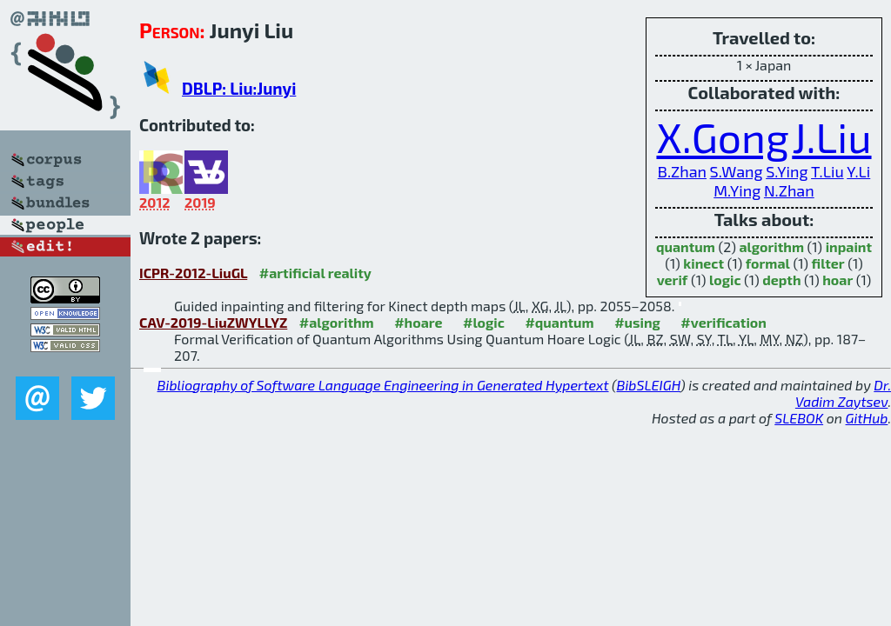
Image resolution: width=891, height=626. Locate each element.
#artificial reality (315, 272)
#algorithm (336, 322)
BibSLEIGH (648, 384)
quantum (685, 246)
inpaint (849, 246)
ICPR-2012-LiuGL (193, 272)
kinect (703, 263)
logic (725, 279)
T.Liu (827, 171)
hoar (837, 279)
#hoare (418, 322)
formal (768, 263)
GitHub (867, 418)
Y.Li (858, 171)
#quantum (559, 322)
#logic (484, 322)
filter (828, 263)
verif (672, 279)
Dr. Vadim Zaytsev (843, 393)
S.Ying (786, 171)
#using (637, 322)
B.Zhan (682, 171)
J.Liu (831, 136)
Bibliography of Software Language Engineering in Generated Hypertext (383, 384)
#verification (723, 322)
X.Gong (722, 136)
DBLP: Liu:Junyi (239, 88)
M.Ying (736, 190)
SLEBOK (798, 418)
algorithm (771, 246)
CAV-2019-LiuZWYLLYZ (213, 322)
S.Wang (736, 171)
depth (781, 279)
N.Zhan (789, 190)
